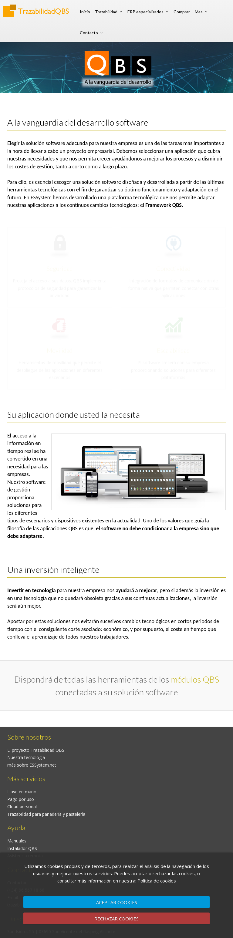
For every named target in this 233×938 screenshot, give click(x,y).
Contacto (89, 32)
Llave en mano (21, 792)
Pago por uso (20, 799)
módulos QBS (195, 679)
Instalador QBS (22, 848)
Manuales (16, 841)
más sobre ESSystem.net (31, 765)
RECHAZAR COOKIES (116, 919)
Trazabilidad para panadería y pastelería (46, 814)
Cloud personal (22, 806)
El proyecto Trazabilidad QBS (35, 750)
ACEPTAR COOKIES (116, 902)
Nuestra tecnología (26, 757)
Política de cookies (156, 881)
